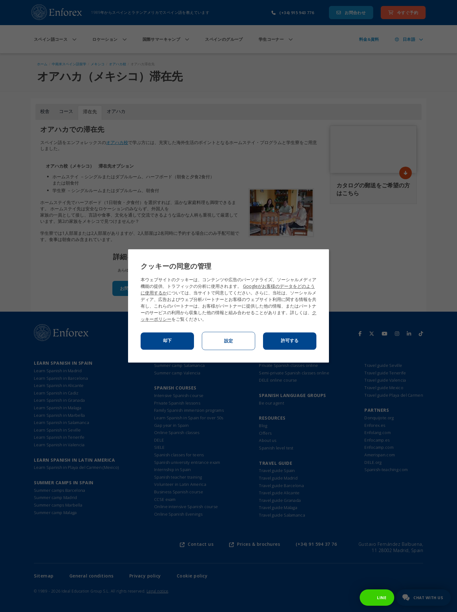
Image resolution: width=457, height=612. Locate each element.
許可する (289, 340)
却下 (167, 340)
